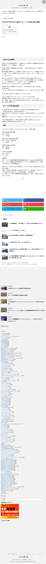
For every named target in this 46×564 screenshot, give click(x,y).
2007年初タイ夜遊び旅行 (6, 446)
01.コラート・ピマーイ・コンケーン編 (9, 451)
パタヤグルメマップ (22, 554)
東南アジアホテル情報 (6, 369)
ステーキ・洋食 (4, 383)
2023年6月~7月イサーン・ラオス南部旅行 (10, 355)
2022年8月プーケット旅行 (6, 350)
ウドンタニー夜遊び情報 (6, 432)
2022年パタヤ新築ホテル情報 (12, 554)
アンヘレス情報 (4, 437)
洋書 (2, 492)
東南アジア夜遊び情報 (6, 421)
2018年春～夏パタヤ (5, 485)
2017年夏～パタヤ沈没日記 (7, 480)
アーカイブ (3, 497)
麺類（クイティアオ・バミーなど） (9, 373)
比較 (4, 33)
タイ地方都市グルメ (5, 397)
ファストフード (4, 392)
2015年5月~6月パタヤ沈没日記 (7, 463)
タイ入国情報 (5, 214)
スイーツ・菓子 (4, 386)
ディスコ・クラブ (5, 413)
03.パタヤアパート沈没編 (6, 454)
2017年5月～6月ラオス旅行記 (7, 479)
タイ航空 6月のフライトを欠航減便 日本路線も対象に (19, 288)
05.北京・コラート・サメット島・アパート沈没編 (12, 457)
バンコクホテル (4, 366)
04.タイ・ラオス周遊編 (6, 455)
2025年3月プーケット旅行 (6, 360)
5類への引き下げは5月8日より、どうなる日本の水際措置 (16, 262)
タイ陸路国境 (4, 334)
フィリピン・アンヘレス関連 (7, 436)
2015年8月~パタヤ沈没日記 (7, 464)
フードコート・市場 (5, 394)
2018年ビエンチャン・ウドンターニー (9, 488)
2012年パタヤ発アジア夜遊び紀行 (8, 449)
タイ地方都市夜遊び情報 (6, 419)
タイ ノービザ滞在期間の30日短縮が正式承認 (17, 295)
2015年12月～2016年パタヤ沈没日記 (9, 466)
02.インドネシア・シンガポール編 (8, 452)
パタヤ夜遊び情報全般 (6, 407)
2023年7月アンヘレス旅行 (6, 357)
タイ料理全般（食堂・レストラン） (9, 380)
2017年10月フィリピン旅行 (7, 481)
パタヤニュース (4, 426)
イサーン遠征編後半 (5, 472)
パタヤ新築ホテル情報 (6, 363)
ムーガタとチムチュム (6, 377)
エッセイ (3, 422)
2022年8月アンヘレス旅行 (6, 352)
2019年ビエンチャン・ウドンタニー (8, 489)
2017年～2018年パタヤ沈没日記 (8, 483)
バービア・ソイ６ (5, 410)
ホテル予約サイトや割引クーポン (8, 371)
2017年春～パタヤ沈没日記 (7, 478)
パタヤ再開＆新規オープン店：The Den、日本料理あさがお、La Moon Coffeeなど (21, 264)
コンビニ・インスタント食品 (7, 389)
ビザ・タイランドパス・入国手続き (9, 336)
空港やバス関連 (4, 403)
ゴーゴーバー (4, 408)
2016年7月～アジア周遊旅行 (7, 468)
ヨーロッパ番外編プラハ (6, 458)
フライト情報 (4, 337)
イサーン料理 (4, 378)
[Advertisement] (23, 46)
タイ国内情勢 (4, 343)
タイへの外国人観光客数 (9, 31)
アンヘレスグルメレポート (7, 440)
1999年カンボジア (5, 444)
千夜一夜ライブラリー (5, 490)
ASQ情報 (3, 339)
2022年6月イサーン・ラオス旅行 (8, 348)
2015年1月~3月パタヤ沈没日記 (7, 462)
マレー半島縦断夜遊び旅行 (6, 448)
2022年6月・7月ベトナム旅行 (7, 349)
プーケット (3, 433)
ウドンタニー (4, 427)
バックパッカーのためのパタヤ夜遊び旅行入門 (11, 423)
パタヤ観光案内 (4, 425)
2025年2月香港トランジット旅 (7, 359)
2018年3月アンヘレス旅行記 (7, 484)
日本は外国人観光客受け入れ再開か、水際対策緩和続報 (21, 235)
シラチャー (3, 434)
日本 (2, 443)
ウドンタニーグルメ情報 (6, 430)
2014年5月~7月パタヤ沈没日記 (7, 460)
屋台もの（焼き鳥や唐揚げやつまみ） (9, 391)
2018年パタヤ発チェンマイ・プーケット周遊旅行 (11, 486)
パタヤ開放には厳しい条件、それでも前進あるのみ (20, 242)
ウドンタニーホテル (5, 429)
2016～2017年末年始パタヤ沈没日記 (9, 474)
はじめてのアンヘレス (6, 442)
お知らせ (3, 493)
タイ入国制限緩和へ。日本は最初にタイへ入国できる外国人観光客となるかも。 (26, 223)
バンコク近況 (4, 345)
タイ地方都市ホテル (5, 368)
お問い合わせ (40, 554)
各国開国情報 (4, 340)
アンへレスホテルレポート (7, 439)
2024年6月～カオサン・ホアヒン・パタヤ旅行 (11, 358)
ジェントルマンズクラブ (6, 412)
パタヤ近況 (3, 344)
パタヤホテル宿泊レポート (7, 365)
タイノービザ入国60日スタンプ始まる (17, 230)
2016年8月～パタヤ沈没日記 (7, 469)
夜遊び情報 (3, 405)
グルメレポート (4, 372)
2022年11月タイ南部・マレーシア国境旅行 (10, 353)
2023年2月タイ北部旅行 (6, 354)
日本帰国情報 (10, 214)
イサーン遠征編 (4, 471)
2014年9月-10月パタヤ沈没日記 (8, 461)
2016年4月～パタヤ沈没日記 (7, 467)
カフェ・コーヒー (5, 387)
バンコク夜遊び (4, 418)
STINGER (33, 561)
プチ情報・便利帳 (5, 400)
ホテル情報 (3, 362)
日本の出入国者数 (7, 29)
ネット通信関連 (4, 401)
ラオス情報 (3, 347)
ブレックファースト (5, 384)
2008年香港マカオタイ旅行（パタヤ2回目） (10, 447)
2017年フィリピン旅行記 (6, 476)
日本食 (2, 381)
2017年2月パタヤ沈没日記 (6, 475)
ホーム (5, 554)
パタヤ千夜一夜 (23, 5)
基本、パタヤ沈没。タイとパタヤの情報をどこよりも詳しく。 (23, 559)
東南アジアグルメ (5, 398)
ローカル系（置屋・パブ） (7, 416)
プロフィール (34, 554)
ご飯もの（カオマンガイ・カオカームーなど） (11, 375)
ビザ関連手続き (4, 404)
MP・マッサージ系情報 (6, 415)
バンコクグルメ (4, 395)
